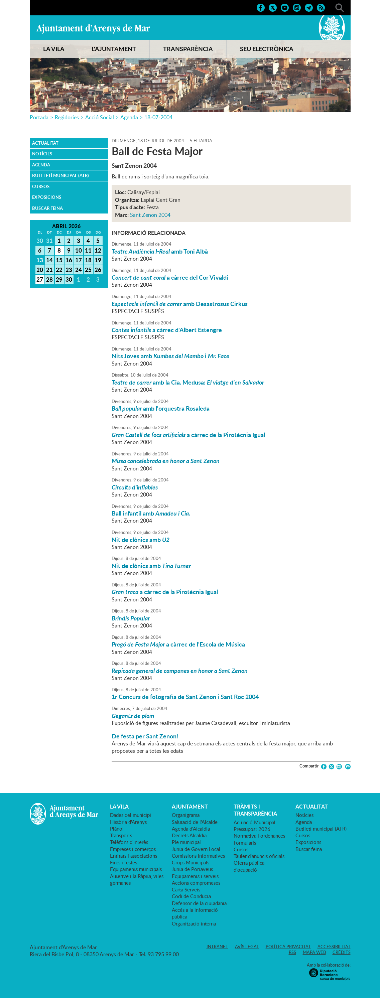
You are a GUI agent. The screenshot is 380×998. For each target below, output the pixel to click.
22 (59, 270)
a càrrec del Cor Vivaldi (170, 277)
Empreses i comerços (133, 849)
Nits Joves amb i (170, 355)
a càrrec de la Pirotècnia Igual (188, 434)
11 (88, 250)
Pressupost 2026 (252, 829)
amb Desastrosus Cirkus (180, 303)
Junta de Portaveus (192, 869)
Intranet (217, 947)
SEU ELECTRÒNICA (266, 48)
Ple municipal (186, 842)
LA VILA (54, 48)
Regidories (67, 117)
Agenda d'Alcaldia (191, 828)
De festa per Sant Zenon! (145, 736)
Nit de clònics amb (140, 539)
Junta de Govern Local (196, 849)
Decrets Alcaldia (189, 835)
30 (69, 279)
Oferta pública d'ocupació (249, 866)
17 (78, 260)
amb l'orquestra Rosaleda (161, 408)
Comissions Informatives (198, 855)
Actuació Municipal (254, 822)
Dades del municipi (130, 815)
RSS (292, 952)
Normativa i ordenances (259, 835)
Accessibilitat (334, 947)
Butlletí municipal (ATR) (60, 175)
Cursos (40, 186)
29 (59, 279)
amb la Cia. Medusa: (188, 382)
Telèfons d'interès (129, 842)
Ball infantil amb (151, 513)
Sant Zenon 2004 (150, 215)
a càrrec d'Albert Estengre (167, 329)
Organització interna (194, 923)
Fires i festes (123, 862)
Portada (39, 117)
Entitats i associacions (133, 855)
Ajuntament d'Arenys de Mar (93, 29)
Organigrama (186, 815)
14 (49, 260)
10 (78, 250)
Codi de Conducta (191, 896)
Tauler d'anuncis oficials (259, 856)
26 (98, 270)
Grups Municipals (190, 862)
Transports (121, 835)
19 (98, 260)
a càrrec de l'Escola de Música (178, 644)
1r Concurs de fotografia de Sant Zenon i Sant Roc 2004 (185, 696)
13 (39, 260)
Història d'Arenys (128, 822)
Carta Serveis (186, 889)
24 (78, 270)
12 (98, 250)
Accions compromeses (196, 882)
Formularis (245, 842)
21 (49, 270)
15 (59, 260)
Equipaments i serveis (195, 876)
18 (88, 260)
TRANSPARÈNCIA (188, 48)
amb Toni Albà (160, 251)
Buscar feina (47, 208)
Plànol (117, 828)
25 (88, 270)
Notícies (42, 154)
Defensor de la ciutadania (199, 903)
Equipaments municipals (136, 869)
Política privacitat (288, 947)
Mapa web (314, 952)
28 (49, 279)
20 (39, 270)
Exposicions (46, 197)
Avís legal (247, 947)
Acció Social (99, 117)
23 (69, 270)
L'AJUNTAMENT (114, 48)
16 (69, 260)
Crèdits (342, 952)
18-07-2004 (158, 117)
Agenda (129, 117)
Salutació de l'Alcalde (195, 822)
